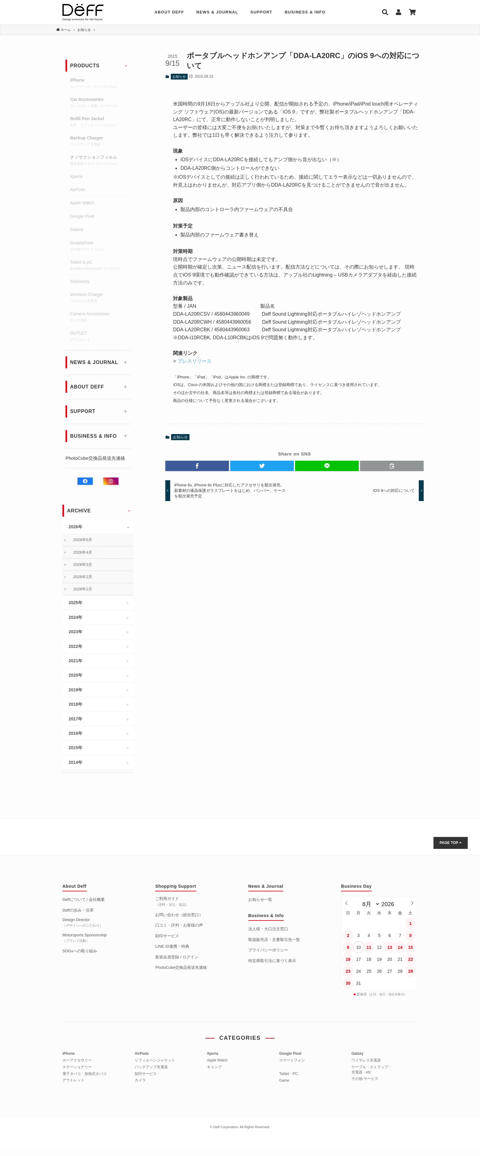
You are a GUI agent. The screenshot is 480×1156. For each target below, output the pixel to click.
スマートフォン (292, 1060)
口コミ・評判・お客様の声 (179, 925)
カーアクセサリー (77, 1060)
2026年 (75, 526)
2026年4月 (82, 552)
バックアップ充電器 (151, 1067)
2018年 (75, 704)
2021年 (75, 660)
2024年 (75, 617)
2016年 (75, 733)
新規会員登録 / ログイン (176, 957)
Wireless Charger (100, 299)
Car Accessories (100, 104)
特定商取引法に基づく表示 (272, 960)
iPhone (100, 85)
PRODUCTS (84, 65)
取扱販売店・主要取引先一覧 (274, 939)
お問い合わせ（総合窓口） (179, 915)
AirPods (77, 190)
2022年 (75, 646)
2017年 (75, 718)
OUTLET (100, 338)
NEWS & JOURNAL (217, 12)
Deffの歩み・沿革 (78, 910)
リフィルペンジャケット (155, 1060)
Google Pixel (82, 217)
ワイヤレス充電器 (366, 1060)
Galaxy (77, 230)
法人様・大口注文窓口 (268, 929)
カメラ (140, 1080)
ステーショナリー (77, 1067)
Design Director (82, 922)
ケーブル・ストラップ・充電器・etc (371, 1069)
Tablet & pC (100, 267)
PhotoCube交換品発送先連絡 (95, 458)
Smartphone (100, 247)
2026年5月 (82, 539)
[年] (389, 904)
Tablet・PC (288, 1074)
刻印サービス (167, 936)
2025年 (75, 602)
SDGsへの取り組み (79, 951)
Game (284, 1080)
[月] (369, 904)
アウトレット (73, 1080)
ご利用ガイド (172, 901)
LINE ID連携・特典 (172, 946)
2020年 (75, 675)
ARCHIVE (79, 510)
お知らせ (179, 76)
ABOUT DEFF (169, 12)
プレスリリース (194, 361)
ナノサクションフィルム (100, 162)
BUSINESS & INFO (305, 12)
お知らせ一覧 (260, 899)
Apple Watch (82, 203)
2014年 (75, 762)
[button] (197, 466)
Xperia (76, 177)
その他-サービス (364, 1078)
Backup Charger (100, 142)
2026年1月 (82, 589)
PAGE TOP (451, 843)
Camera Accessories (100, 318)
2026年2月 (82, 576)
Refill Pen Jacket (100, 123)
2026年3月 (82, 564)
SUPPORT (261, 12)
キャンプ (214, 1067)
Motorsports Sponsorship (84, 937)
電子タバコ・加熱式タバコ (84, 1074)
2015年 (75, 747)
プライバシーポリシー (268, 950)
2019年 (75, 689)
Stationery (79, 282)
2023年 (75, 631)
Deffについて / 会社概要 (83, 899)
